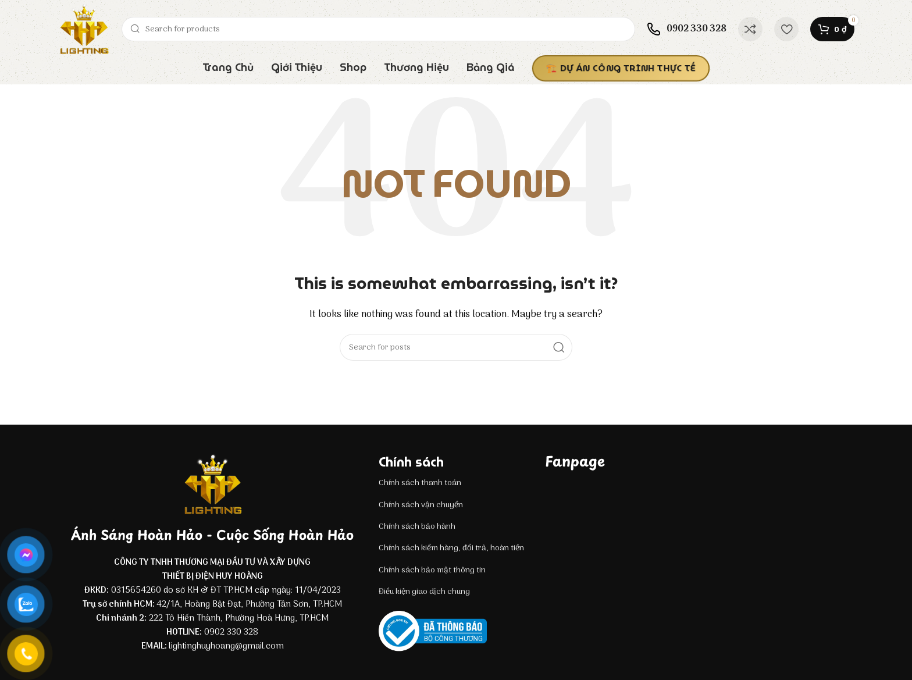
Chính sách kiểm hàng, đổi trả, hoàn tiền (451, 548)
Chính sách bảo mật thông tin (432, 570)
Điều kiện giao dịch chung (424, 592)
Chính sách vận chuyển (421, 505)
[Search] (378, 29)
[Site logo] (84, 29)
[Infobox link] (686, 29)
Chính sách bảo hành (417, 526)
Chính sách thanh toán (420, 483)
